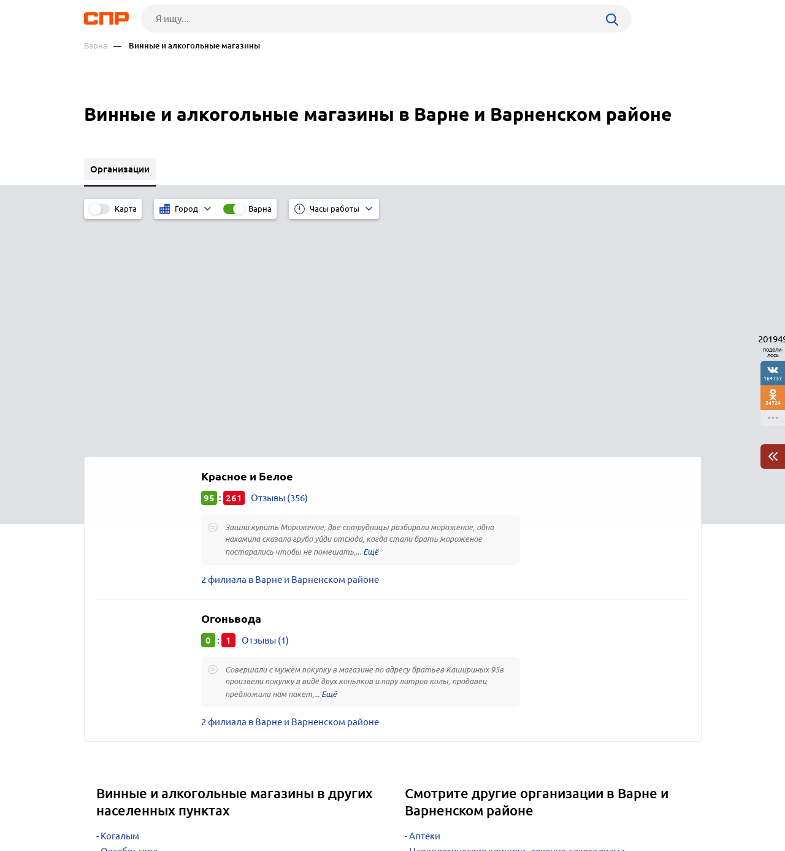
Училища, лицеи (444, 670)
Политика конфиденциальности (248, 841)
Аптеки (424, 609)
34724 (773, 402)
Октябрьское (129, 624)
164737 (773, 378)
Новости (183, 806)
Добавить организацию (646, 805)
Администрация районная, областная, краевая (510, 639)
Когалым (120, 609)
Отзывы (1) (265, 413)
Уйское (116, 655)
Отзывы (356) (279, 271)
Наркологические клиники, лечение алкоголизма (517, 624)
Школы (425, 655)
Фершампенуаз (134, 639)
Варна (95, 46)
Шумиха (118, 670)
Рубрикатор (106, 806)
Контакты (358, 806)
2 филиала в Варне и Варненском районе (290, 352)
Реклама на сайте (269, 806)
